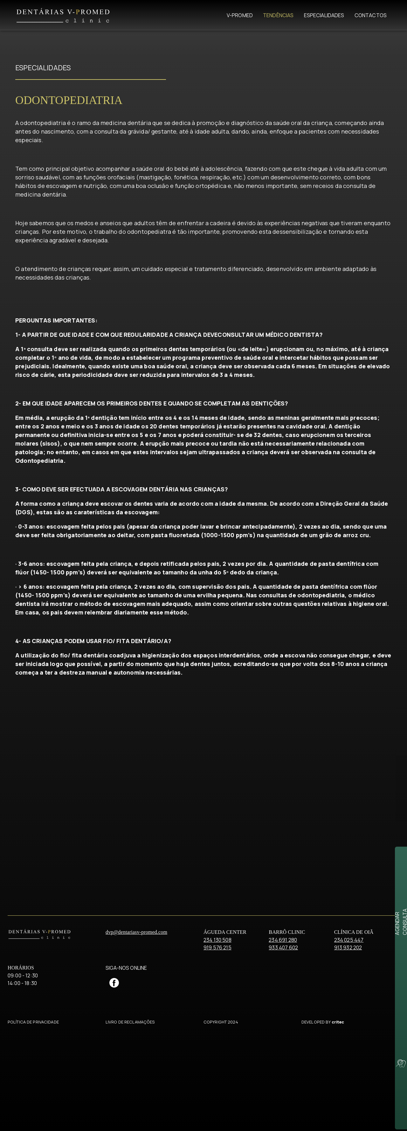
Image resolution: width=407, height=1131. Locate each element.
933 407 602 (283, 1040)
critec (338, 1115)
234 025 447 (349, 1033)
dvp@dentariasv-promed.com (136, 1025)
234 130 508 (217, 1033)
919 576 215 (217, 1040)
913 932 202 (348, 1040)
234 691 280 (283, 1033)
